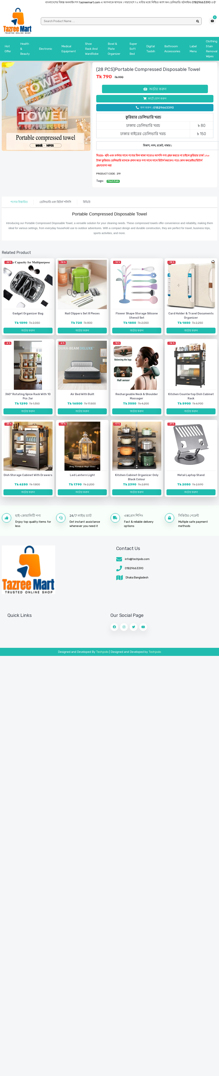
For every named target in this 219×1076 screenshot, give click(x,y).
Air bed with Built (82, 396)
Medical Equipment (68, 50)
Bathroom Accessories (172, 50)
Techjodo (102, 656)
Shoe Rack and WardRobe (92, 50)
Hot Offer (8, 50)
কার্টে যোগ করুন (154, 100)
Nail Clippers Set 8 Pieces (82, 315)
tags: (100, 182)
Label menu (193, 50)
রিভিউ (86, 203)
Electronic (45, 50)
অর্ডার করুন (155, 90)
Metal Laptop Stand (191, 478)
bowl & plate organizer (114, 50)
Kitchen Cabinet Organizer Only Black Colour (136, 480)
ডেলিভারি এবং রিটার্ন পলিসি (55, 203)
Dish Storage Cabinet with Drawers (28, 478)
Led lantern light (82, 478)
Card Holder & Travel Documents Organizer (191, 317)
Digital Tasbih (150, 50)
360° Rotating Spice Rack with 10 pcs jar (27, 399)
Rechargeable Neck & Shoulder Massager (136, 399)
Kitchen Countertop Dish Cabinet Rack (191, 399)
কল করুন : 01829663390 (155, 109)
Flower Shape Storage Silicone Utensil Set (136, 317)
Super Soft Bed (133, 50)
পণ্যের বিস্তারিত (19, 203)
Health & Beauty (25, 50)
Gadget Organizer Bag (28, 315)
